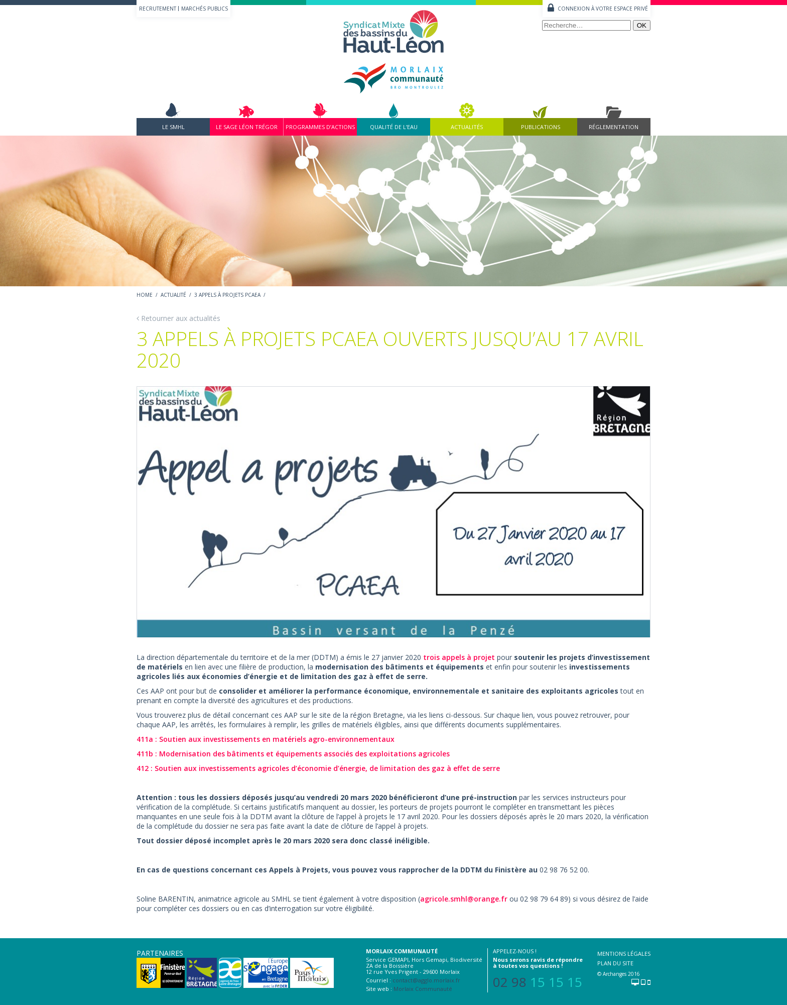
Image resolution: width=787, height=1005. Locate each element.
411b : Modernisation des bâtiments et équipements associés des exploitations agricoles (293, 753)
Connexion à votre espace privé (603, 8)
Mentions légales (623, 953)
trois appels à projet (459, 657)
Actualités (467, 127)
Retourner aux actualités (178, 318)
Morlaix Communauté (423, 988)
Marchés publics (204, 8)
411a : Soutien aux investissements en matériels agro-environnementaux (266, 739)
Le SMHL (173, 127)
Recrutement (157, 8)
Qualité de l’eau (394, 127)
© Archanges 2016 (618, 973)
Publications (540, 127)
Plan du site (615, 963)
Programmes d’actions (320, 127)
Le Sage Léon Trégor (247, 127)
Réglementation (613, 127)
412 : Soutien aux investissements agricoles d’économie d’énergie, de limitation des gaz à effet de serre (318, 768)
